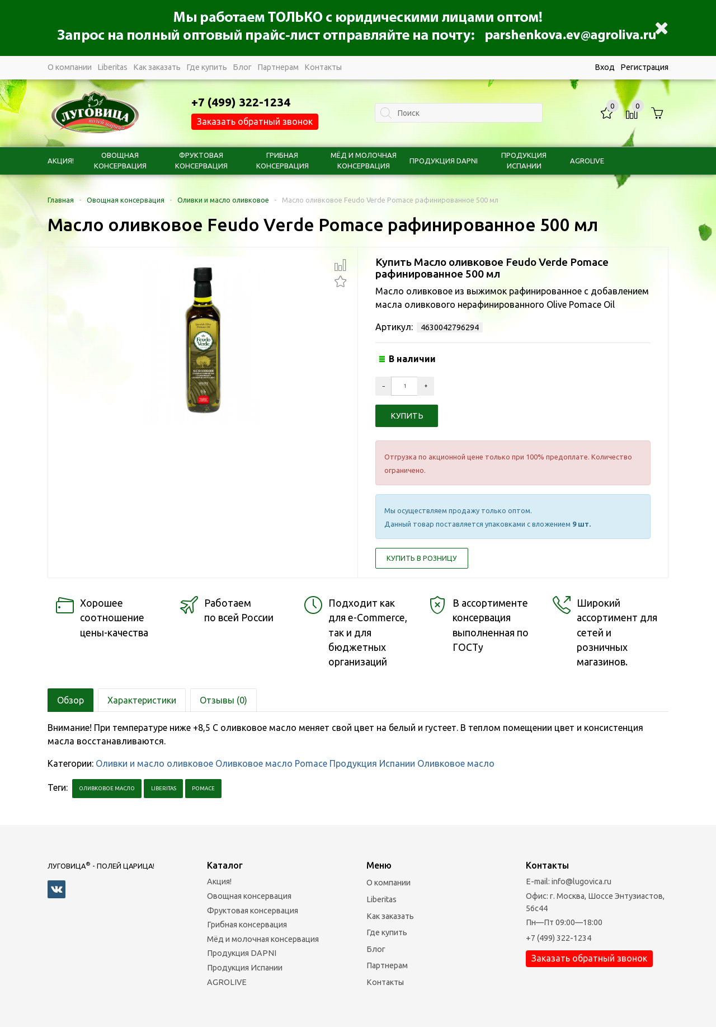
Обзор (70, 700)
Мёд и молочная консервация (263, 939)
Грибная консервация (247, 924)
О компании (70, 67)
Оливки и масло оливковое (223, 200)
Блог (242, 67)
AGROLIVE (587, 161)
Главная (61, 200)
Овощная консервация (125, 200)
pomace (203, 788)
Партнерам (278, 67)
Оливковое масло (455, 763)
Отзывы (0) (223, 700)
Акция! (61, 161)
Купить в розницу (422, 558)
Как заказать (157, 67)
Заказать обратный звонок (255, 121)
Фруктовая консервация (252, 910)
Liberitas (112, 67)
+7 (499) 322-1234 (558, 938)
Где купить (206, 67)
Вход (605, 67)
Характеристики (141, 700)
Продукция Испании (372, 763)
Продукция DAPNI (443, 161)
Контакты (323, 67)
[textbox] (459, 113)
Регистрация (644, 67)
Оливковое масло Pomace (271, 763)
